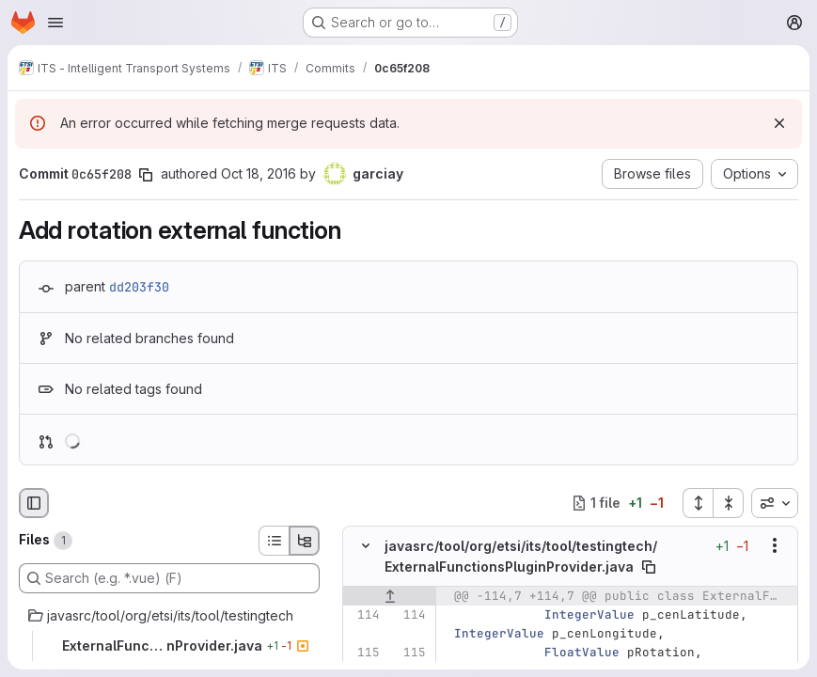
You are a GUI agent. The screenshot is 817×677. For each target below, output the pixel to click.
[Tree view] (305, 541)
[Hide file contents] (365, 545)
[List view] (274, 541)
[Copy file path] (648, 567)
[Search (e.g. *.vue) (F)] (169, 578)
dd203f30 (139, 286)
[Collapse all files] (729, 503)
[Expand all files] (698, 503)
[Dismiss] (779, 123)
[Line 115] (364, 652)
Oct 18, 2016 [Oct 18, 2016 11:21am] (258, 173)
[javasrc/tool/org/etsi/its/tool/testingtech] (169, 616)
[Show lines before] (389, 596)
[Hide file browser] (34, 503)
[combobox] (774, 503)
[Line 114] (364, 615)
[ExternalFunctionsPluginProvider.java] (169, 646)
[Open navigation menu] (55, 23)
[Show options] (774, 545)
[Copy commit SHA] (145, 175)
